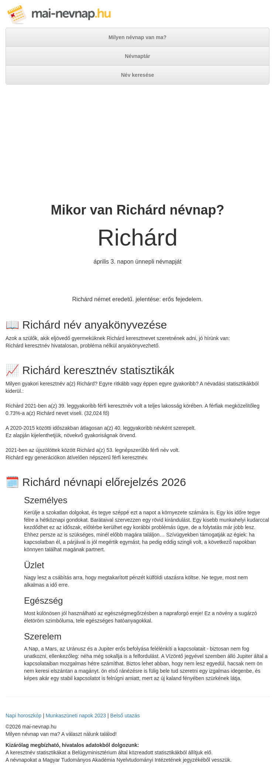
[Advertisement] (137, 143)
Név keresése (137, 75)
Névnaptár (137, 56)
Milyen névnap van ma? (137, 37)
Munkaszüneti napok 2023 (76, 715)
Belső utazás (125, 715)
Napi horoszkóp (23, 715)
